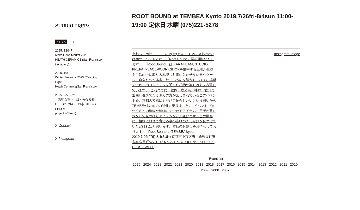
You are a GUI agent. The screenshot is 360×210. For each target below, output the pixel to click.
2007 (226, 170)
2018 (210, 164)
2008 (215, 170)
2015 (241, 164)
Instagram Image (287, 54)
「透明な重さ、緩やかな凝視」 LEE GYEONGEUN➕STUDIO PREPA (76, 104)
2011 (283, 164)
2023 (157, 164)
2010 (294, 164)
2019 (199, 164)
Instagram (66, 138)
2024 (147, 164)
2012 (273, 164)
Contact (65, 126)
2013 (262, 164)
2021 (178, 164)
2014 (252, 164)
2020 (189, 164)
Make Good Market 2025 (71, 55)
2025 (136, 164)
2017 (220, 164)
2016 (231, 164)
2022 (168, 164)
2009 (204, 170)
